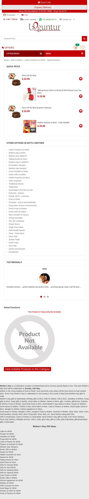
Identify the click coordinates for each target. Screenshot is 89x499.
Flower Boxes (14, 224)
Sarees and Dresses (17, 249)
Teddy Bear (13, 187)
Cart (75, 47)
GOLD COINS (14, 199)
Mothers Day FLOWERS (18, 162)
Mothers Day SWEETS (18, 156)
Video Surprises (15, 181)
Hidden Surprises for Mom (19, 178)
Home (6, 60)
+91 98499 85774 (47, 19)
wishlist (82, 47)
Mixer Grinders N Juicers (19, 215)
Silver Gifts (13, 236)
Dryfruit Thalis (14, 240)
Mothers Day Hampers (18, 168)
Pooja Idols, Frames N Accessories (23, 205)
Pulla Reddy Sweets (17, 230)
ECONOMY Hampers (17, 165)
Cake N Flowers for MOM (35, 60)
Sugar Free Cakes (16, 227)
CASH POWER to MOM (18, 171)
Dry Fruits (13, 246)
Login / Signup (10, 19)
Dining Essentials (16, 218)
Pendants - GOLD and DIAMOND (22, 202)
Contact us (65, 19)
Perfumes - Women (16, 193)
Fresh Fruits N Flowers (18, 209)
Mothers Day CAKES (17, 153)
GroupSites (9, 15)
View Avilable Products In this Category (27, 369)
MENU (48, 54)
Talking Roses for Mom (18, 159)
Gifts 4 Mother (17, 60)
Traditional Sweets (16, 184)
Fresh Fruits (13, 243)
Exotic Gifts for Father (17, 212)
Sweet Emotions (53, 60)
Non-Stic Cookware (16, 221)
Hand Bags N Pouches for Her (21, 190)
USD (24, 15)
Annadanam (14, 252)
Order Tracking (28, 19)
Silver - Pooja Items (16, 233)
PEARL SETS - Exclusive (19, 196)
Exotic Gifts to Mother (17, 175)
